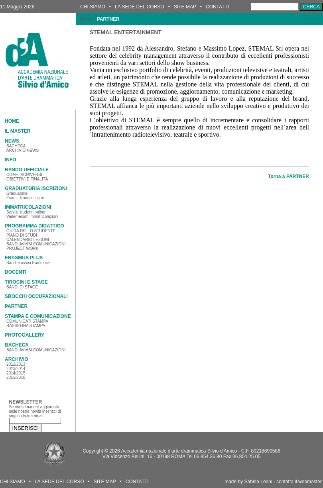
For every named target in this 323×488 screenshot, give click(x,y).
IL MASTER (17, 131)
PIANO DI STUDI (21, 235)
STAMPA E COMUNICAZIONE (38, 316)
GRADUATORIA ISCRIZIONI (36, 188)
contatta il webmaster (298, 481)
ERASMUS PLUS (24, 258)
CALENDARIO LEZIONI (27, 239)
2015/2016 (15, 377)
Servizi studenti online (25, 212)
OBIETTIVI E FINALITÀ (27, 179)
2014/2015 (15, 373)
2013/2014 (15, 368)
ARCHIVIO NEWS (22, 150)
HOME (12, 121)
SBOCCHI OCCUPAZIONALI (36, 296)
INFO (10, 160)
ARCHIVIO (16, 359)
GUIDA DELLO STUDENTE (30, 231)
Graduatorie (17, 193)
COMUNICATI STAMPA (27, 321)
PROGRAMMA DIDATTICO (34, 226)
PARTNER (16, 306)
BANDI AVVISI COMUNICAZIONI (35, 244)
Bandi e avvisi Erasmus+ (28, 263)
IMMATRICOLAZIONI (28, 207)
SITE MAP (185, 7)
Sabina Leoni (258, 481)
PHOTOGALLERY (24, 335)
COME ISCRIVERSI (24, 174)
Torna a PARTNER (288, 176)
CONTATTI (217, 7)
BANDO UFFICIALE (27, 169)
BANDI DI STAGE (22, 287)
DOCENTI (15, 272)
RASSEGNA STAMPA (25, 325)
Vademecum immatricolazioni (32, 216)
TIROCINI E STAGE (26, 282)
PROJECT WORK (22, 248)
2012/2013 (15, 364)
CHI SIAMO (92, 7)
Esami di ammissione (25, 198)
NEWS (12, 141)
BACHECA (16, 146)
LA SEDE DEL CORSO (139, 7)
